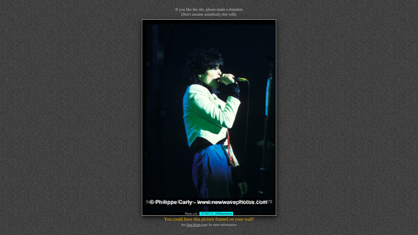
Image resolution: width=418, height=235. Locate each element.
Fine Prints (193, 225)
